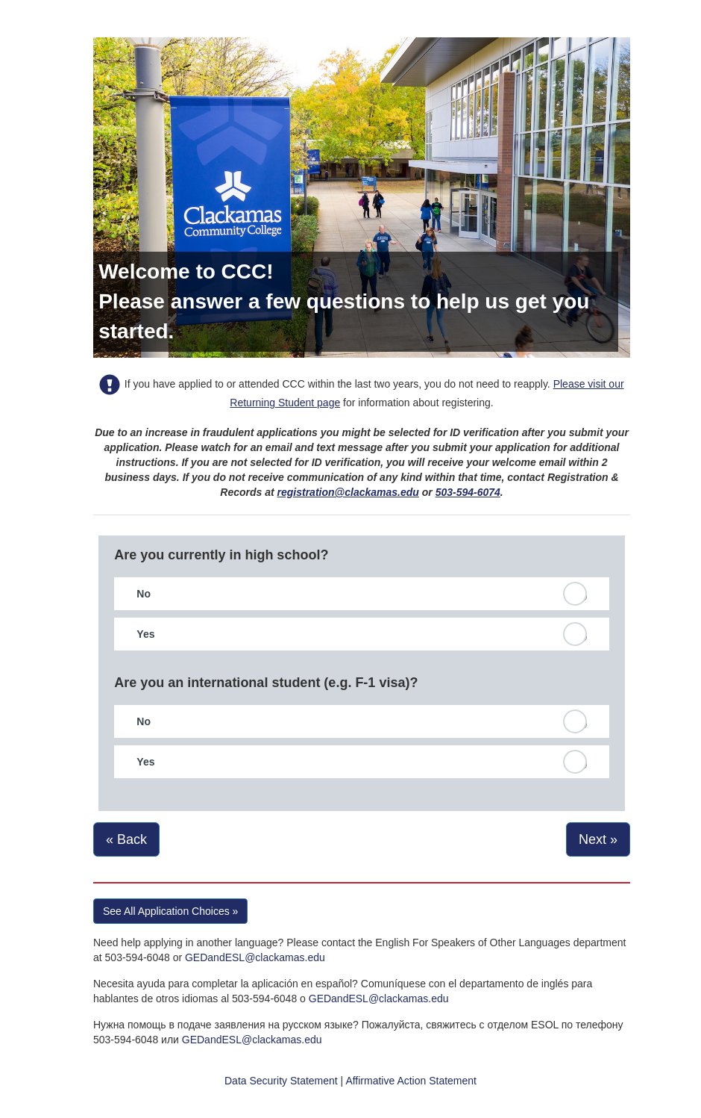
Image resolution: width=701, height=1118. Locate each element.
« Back (126, 839)
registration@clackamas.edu (348, 492)
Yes (145, 634)
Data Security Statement (281, 1081)
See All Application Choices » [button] (170, 911)
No (143, 594)
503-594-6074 (468, 492)
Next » (598, 839)
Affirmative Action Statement (411, 1081)
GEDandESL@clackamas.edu (255, 957)
